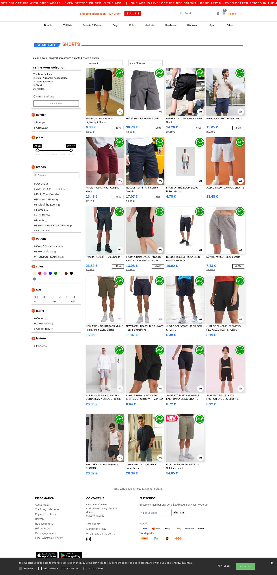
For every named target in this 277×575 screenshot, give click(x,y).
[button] (218, 13)
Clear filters (56, 98)
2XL (36, 296)
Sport (212, 25)
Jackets (149, 25)
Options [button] (41, 233)
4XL (54, 296)
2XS (36, 291)
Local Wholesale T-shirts (49, 532)
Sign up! (179, 507)
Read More (186, 562)
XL (74, 291)
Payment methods (45, 508)
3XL (45, 296)
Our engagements (45, 527)
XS (44, 291)
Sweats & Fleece (92, 25)
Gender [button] (41, 109)
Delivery (39, 513)
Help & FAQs (42, 523)
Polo (131, 25)
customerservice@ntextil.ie (101, 502)
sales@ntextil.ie (95, 510)
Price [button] (39, 132)
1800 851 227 (94, 518)
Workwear (192, 25)
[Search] (196, 13)
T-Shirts (67, 25)
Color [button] (39, 260)
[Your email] (155, 507)
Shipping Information (93, 13)
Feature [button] (41, 333)
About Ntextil (42, 499)
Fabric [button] (40, 305)
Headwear (170, 25)
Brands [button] (41, 161)
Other (229, 25)
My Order (114, 13)
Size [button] (39, 284)
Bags (115, 25)
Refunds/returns (44, 518)
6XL (73, 296)
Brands (48, 25)
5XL (64, 296)
